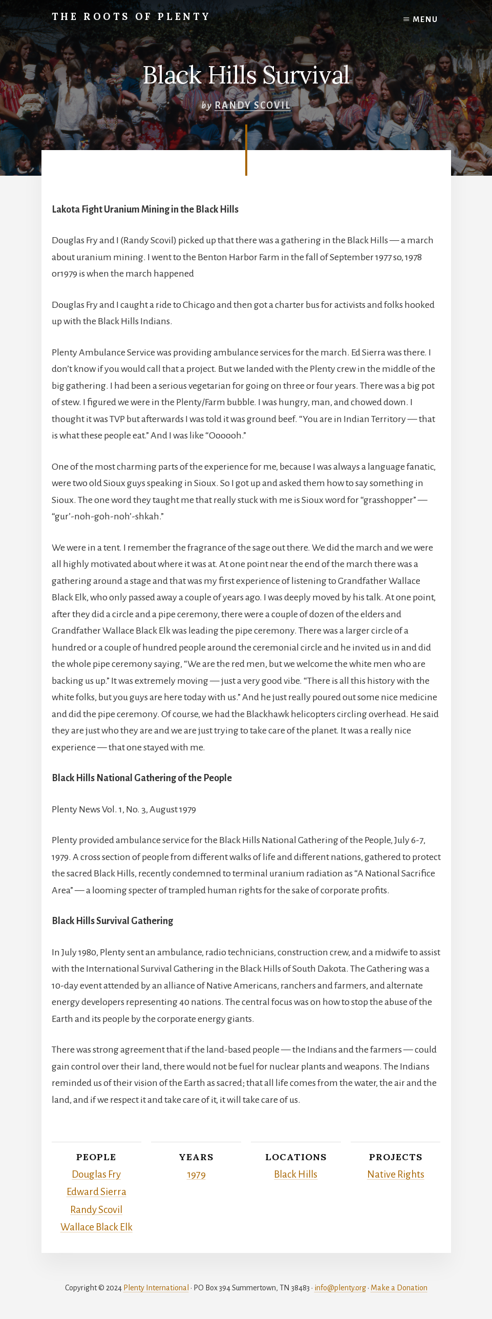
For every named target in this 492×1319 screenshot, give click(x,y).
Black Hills (295, 1174)
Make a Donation (399, 1284)
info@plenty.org (340, 1284)
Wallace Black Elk (96, 1224)
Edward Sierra (96, 1190)
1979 (196, 1174)
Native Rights (395, 1174)
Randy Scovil (253, 105)
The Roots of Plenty (141, 16)
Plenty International (156, 1284)
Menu (425, 19)
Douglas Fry (96, 1174)
